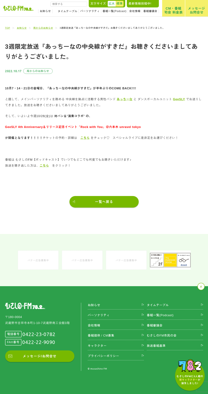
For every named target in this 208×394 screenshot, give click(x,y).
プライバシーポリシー (103, 356)
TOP (7, 28)
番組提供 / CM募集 (101, 335)
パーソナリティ (90, 11)
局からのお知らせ (43, 28)
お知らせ (45, 11)
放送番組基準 (156, 345)
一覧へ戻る (104, 202)
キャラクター (97, 345)
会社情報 (135, 11)
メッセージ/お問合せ (40, 356)
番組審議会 (150, 11)
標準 (119, 3)
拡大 (112, 3)
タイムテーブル (67, 11)
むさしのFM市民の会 (161, 335)
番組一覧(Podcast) (115, 11)
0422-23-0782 (38, 334)
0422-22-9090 (38, 342)
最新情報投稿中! (139, 3)
